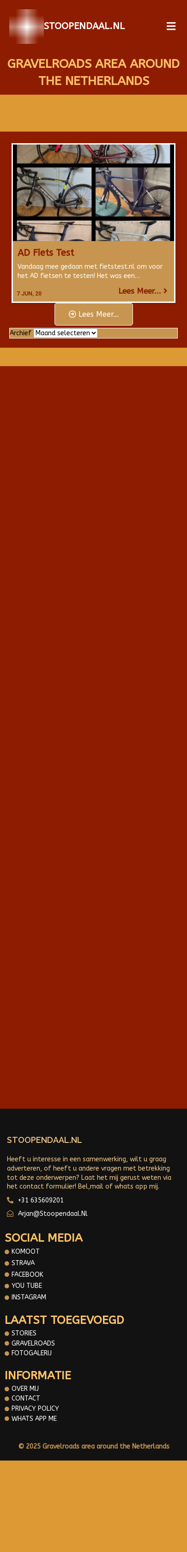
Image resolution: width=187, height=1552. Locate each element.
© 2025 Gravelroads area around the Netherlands (93, 1446)
